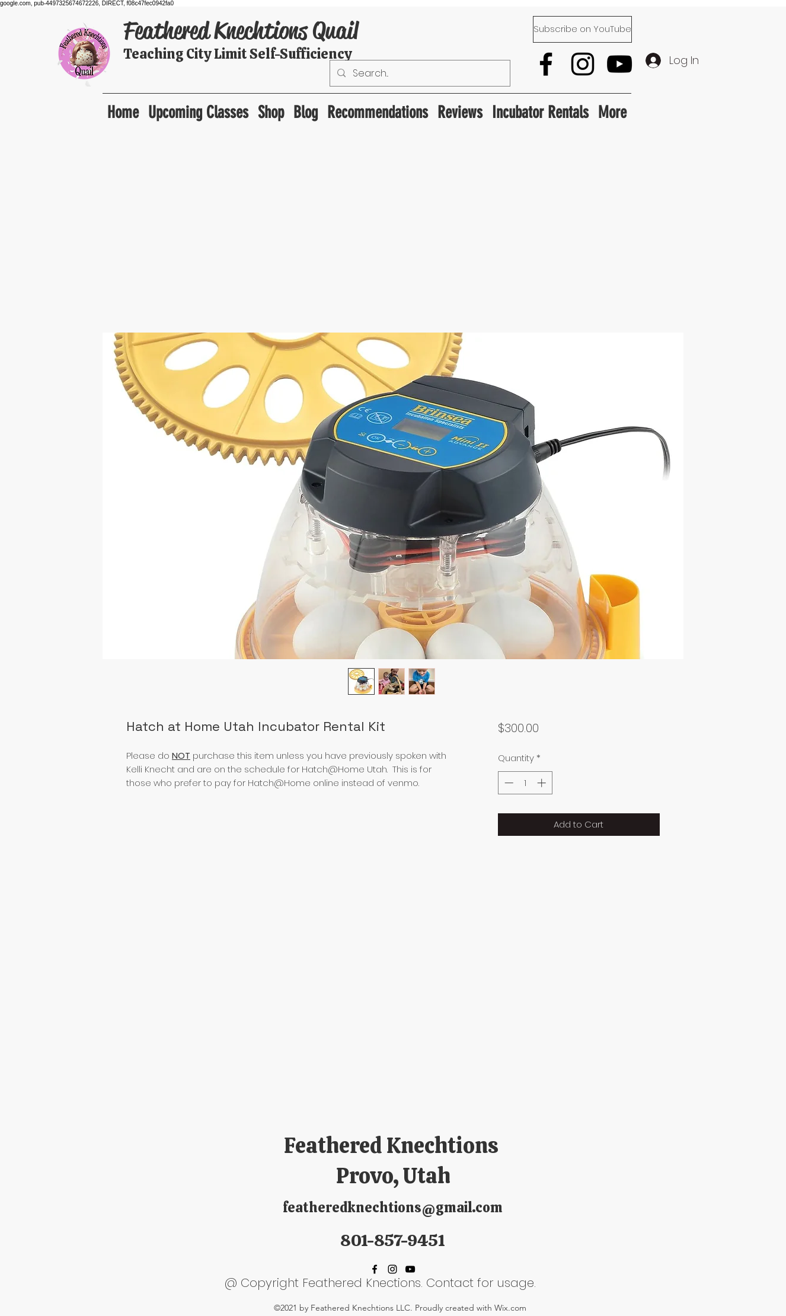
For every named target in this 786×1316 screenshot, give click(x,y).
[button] (377, 107)
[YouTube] (619, 64)
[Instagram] (582, 64)
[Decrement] (508, 783)
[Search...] (419, 73)
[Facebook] (546, 64)
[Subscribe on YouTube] (582, 29)
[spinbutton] (525, 783)
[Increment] (543, 783)
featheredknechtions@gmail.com (393, 1207)
